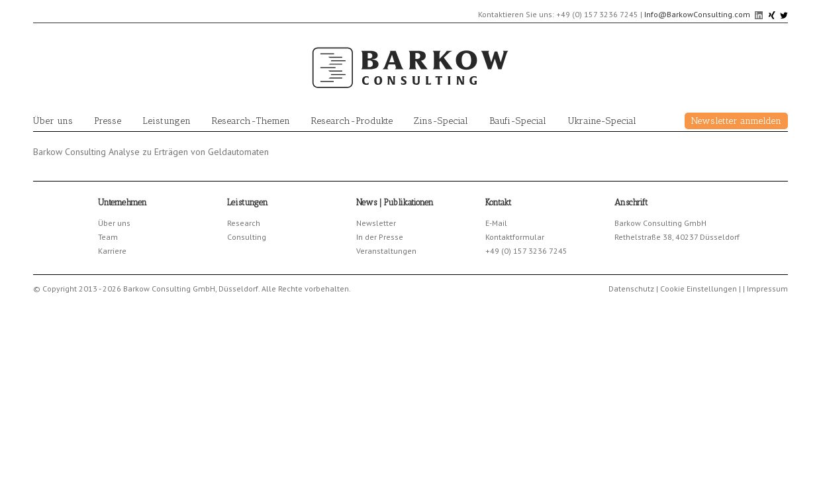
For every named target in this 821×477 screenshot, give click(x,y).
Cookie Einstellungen (698, 288)
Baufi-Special (517, 121)
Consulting (246, 237)
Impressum (767, 288)
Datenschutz (631, 288)
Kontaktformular (514, 237)
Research (243, 223)
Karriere (112, 251)
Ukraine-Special (601, 121)
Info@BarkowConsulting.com (697, 14)
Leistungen (166, 121)
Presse (107, 121)
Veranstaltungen (386, 251)
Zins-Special (441, 121)
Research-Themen (251, 121)
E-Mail (496, 223)
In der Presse (379, 237)
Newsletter (376, 223)
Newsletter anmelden (736, 121)
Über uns (53, 121)
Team (108, 237)
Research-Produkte (352, 121)
